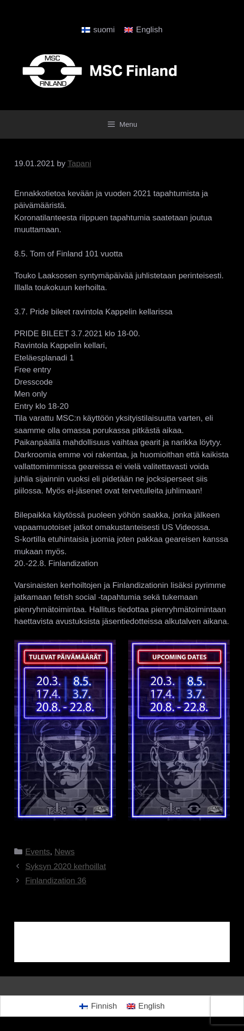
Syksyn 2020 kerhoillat (65, 866)
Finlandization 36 (55, 880)
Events (37, 851)
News (65, 851)
